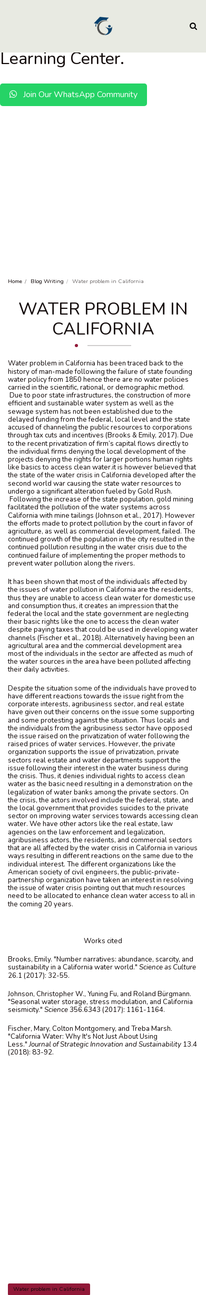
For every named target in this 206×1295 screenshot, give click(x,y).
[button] (12, 25)
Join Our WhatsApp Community (73, 94)
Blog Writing (47, 281)
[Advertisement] (103, 166)
